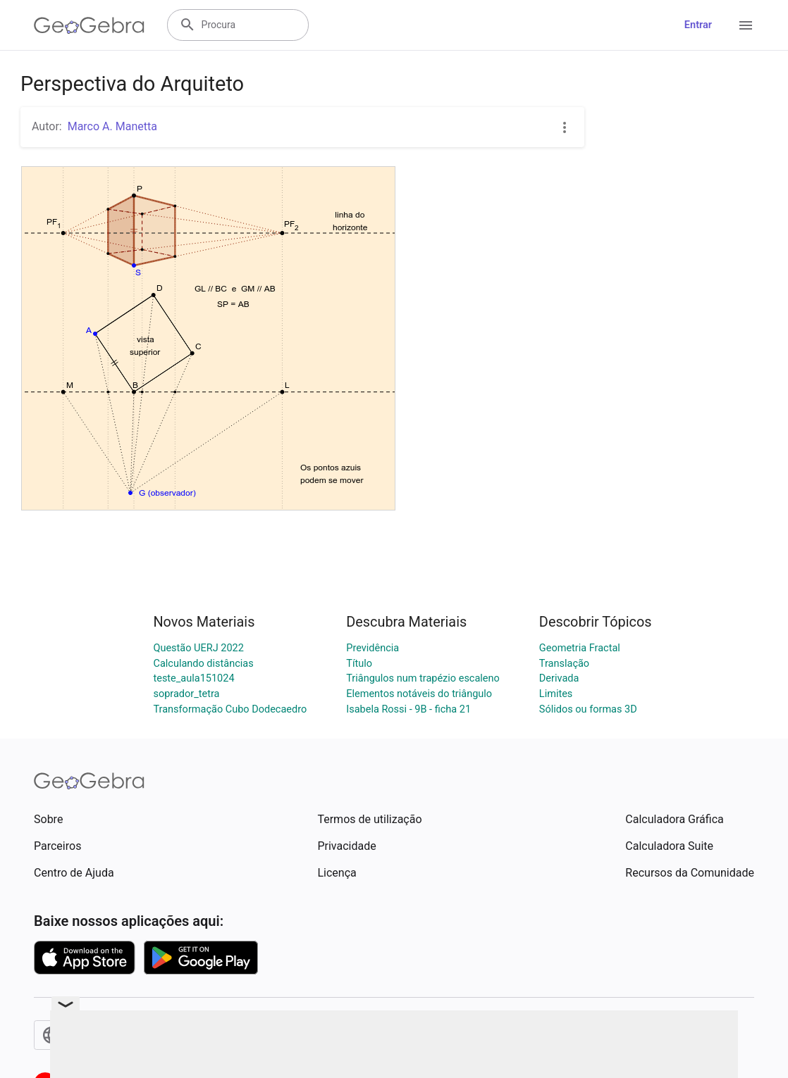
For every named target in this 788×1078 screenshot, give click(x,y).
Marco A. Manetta (112, 126)
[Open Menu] (745, 25)
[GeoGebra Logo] (89, 25)
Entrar (698, 25)
